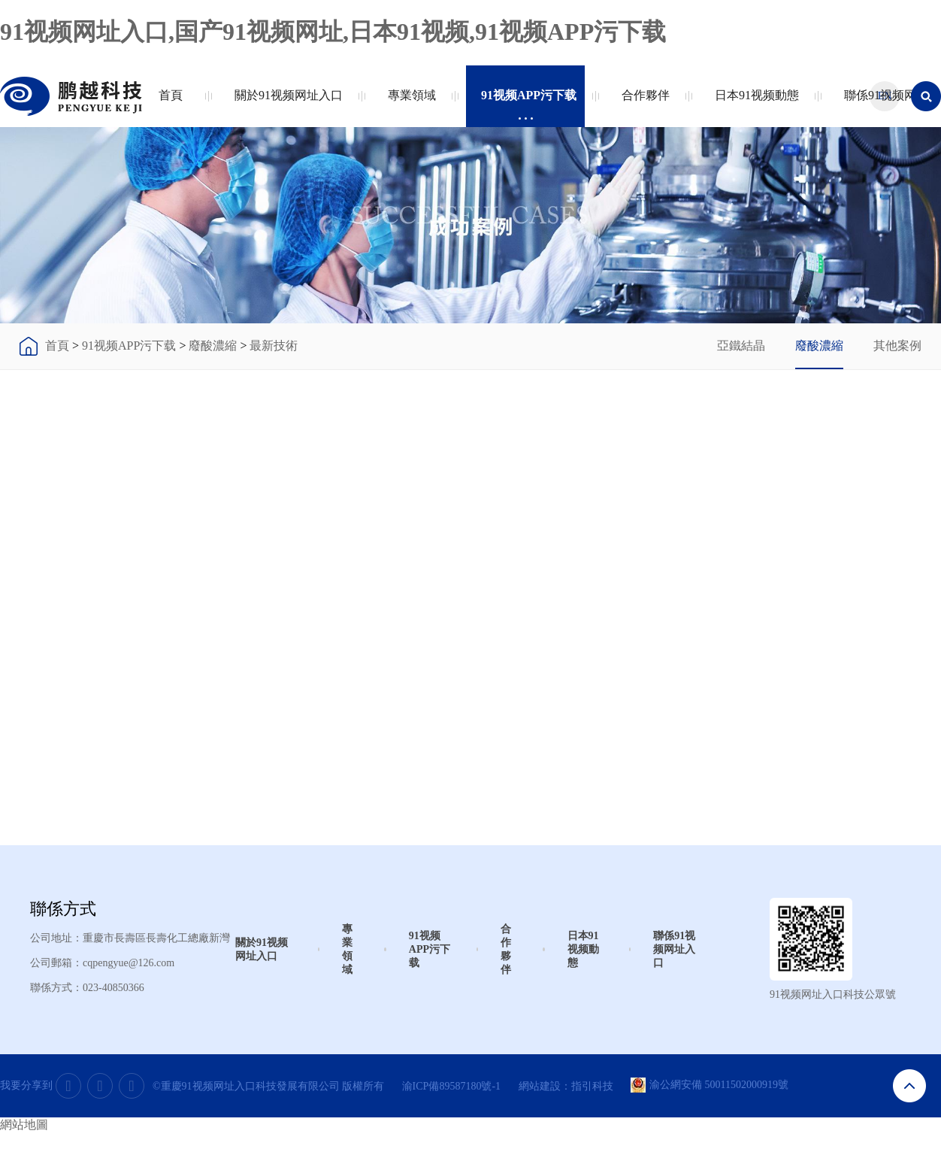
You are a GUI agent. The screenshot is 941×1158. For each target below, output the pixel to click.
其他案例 (897, 345)
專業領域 (408, 104)
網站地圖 (24, 1124)
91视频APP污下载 (525, 104)
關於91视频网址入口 (285, 104)
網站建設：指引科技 (566, 1086)
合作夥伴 (642, 104)
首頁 (171, 104)
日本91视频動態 (753, 104)
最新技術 (274, 345)
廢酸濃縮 (213, 345)
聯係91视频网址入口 (674, 949)
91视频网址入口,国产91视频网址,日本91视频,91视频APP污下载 (333, 31)
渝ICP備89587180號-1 (451, 1086)
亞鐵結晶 (741, 345)
